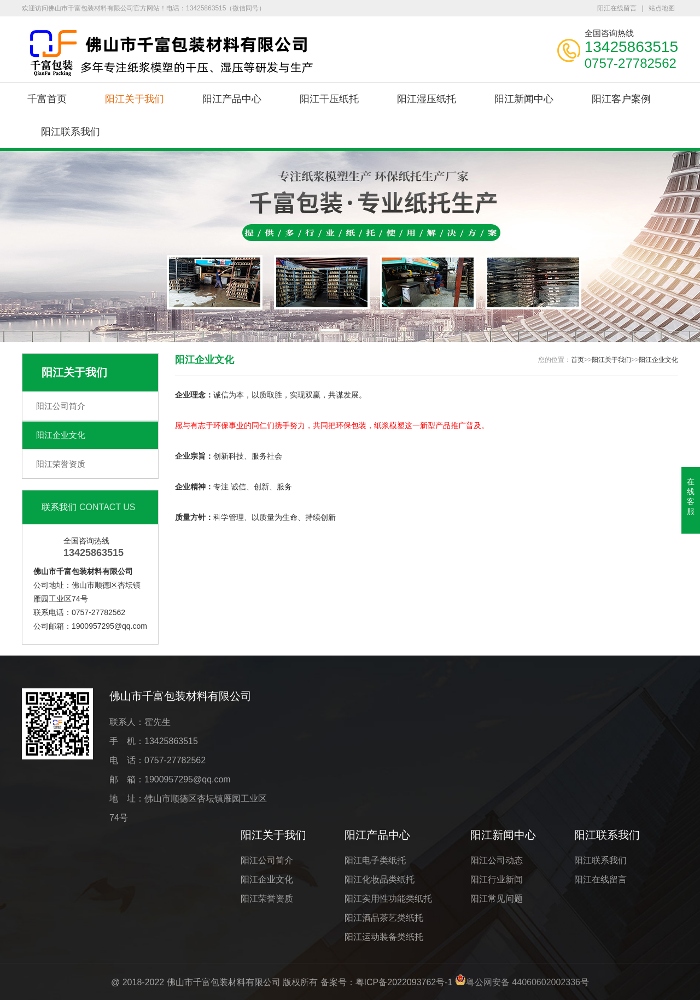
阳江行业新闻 (496, 879)
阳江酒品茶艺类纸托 (384, 917)
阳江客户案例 (621, 98)
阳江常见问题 (496, 898)
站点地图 (662, 8)
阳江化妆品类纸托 (380, 879)
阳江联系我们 (70, 131)
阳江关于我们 (134, 98)
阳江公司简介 (60, 406)
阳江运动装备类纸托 (384, 936)
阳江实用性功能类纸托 (388, 898)
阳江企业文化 (60, 435)
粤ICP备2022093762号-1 (404, 982)
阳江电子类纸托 (375, 860)
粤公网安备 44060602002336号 (527, 982)
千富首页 (47, 98)
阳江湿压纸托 (426, 98)
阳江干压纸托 (329, 98)
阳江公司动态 (496, 860)
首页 (577, 360)
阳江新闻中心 (523, 98)
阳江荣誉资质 (60, 464)
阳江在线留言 (617, 8)
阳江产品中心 (231, 98)
